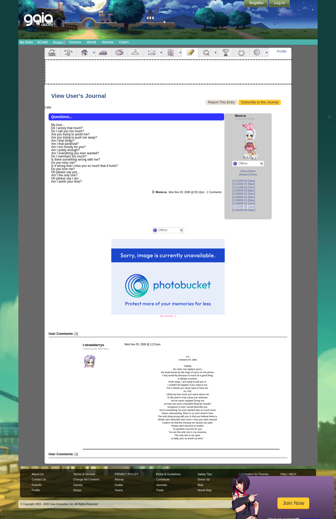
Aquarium (120, 52)
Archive (243, 174)
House (84, 52)
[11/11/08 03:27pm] (243, 187)
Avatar (68, 52)
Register (256, 4)
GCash (42, 42)
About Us (38, 474)
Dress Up (204, 479)
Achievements (225, 52)
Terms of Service (84, 474)
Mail (152, 52)
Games (107, 42)
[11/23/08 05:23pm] (243, 180)
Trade (160, 490)
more (94, 52)
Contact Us (39, 479)
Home (253, 174)
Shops (59, 42)
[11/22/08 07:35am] (243, 184)
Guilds (119, 484)
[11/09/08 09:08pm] (243, 190)
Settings (257, 52)
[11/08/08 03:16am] (243, 193)
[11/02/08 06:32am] (243, 210)
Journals (161, 484)
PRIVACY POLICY (127, 474)
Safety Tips (205, 474)
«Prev (243, 171)
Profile (282, 51)
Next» (252, 171)
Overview (52, 52)
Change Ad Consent (86, 479)
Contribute (163, 479)
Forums (75, 42)
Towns (119, 490)
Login (279, 4)
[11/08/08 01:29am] (243, 200)
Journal (190, 52)
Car (104, 52)
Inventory (136, 52)
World (91, 42)
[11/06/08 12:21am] (243, 203)
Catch (124, 42)
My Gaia (26, 42)
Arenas (119, 479)
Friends (171, 52)
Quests (206, 52)
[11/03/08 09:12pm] (243, 206)
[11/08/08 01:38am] (243, 197)
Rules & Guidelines (168, 474)
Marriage (241, 52)
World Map (205, 490)
